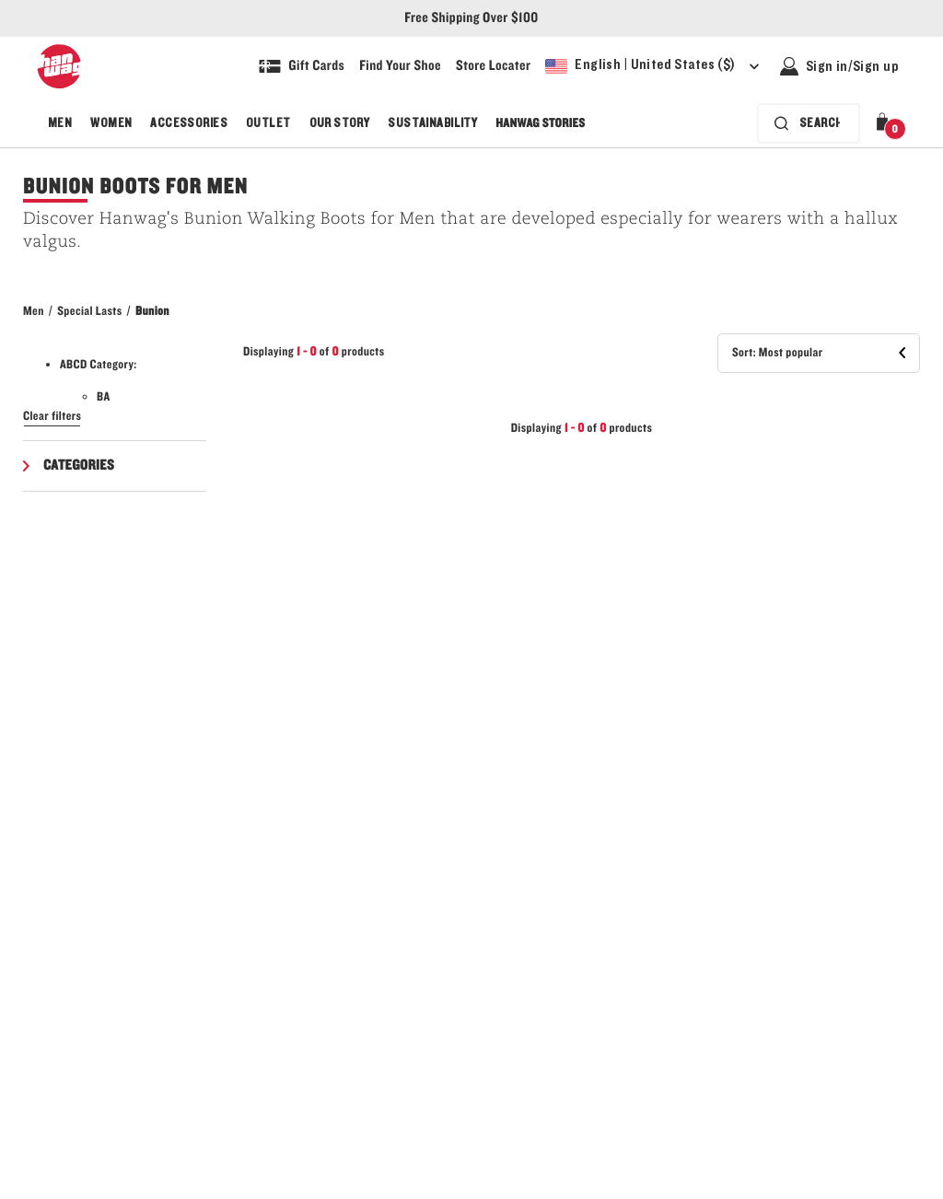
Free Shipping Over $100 (471, 18)
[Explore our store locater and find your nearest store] (493, 66)
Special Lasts (89, 311)
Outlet (268, 123)
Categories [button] (78, 466)
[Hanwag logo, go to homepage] (59, 66)
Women (111, 123)
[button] (886, 123)
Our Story (339, 123)
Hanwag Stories (540, 123)
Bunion (152, 311)
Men (60, 123)
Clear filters (52, 416)
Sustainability (432, 123)
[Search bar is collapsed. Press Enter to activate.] (808, 123)
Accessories (188, 123)
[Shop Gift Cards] (301, 66)
